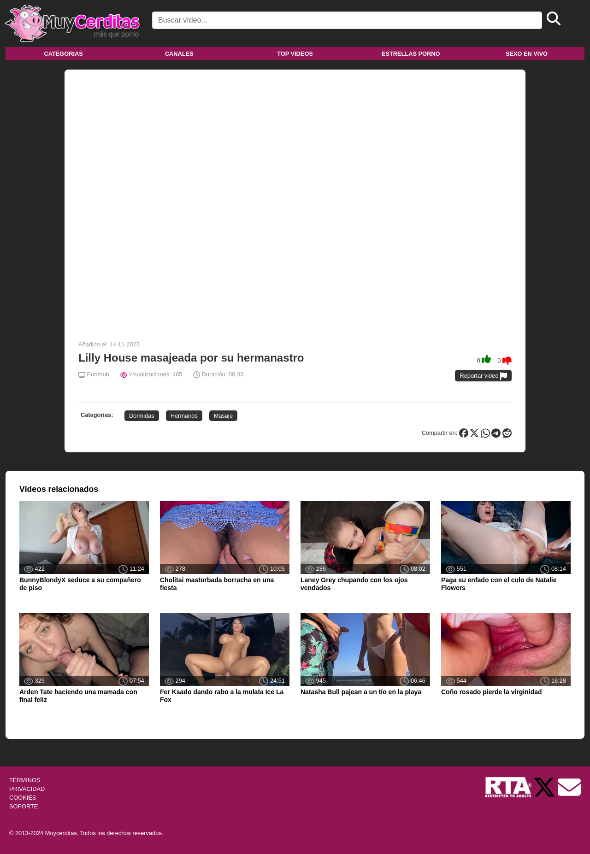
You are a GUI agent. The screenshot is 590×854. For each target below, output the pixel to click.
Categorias (63, 53)
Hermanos (184, 415)
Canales (179, 53)
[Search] (347, 20)
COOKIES (22, 797)
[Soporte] (569, 786)
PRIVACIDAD (27, 788)
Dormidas (141, 415)
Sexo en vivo (527, 53)
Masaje (223, 415)
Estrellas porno (411, 53)
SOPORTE (23, 806)
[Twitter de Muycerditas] (545, 786)
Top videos (295, 53)
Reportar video (483, 376)
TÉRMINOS (25, 780)
